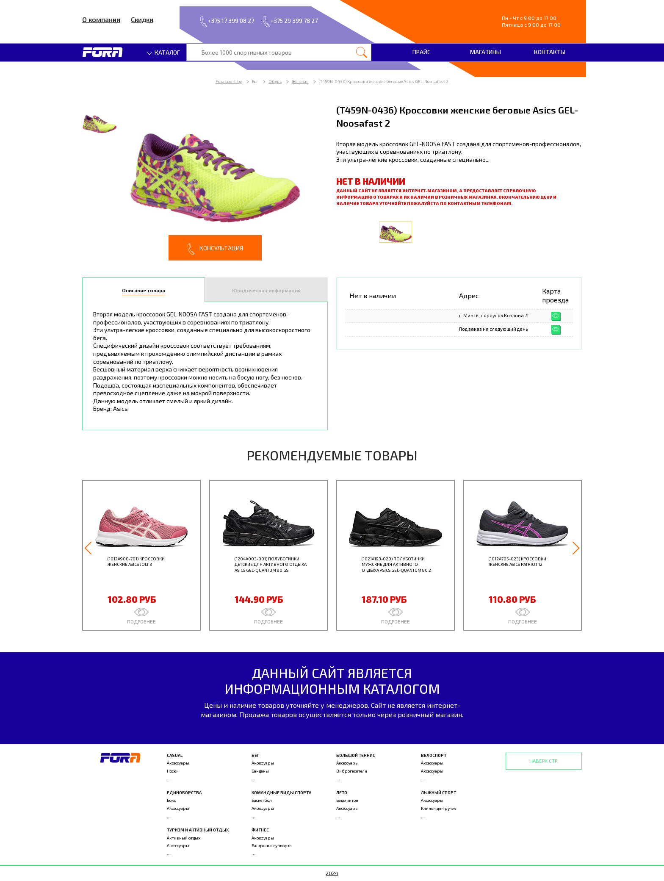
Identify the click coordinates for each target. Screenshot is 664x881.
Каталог (164, 52)
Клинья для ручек (438, 808)
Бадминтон (347, 800)
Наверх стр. (544, 761)
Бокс (171, 800)
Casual (175, 755)
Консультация (215, 249)
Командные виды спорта (281, 792)
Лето (341, 792)
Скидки (142, 19)
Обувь (275, 81)
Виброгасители (351, 770)
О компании (101, 19)
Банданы (260, 770)
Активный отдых (183, 837)
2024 (332, 873)
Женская (300, 81)
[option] (205, 181)
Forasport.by (229, 81)
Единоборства (184, 792)
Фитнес (260, 829)
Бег (255, 755)
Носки (173, 770)
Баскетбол (262, 800)
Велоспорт (433, 755)
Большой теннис (355, 755)
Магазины (485, 51)
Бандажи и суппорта (272, 845)
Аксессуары (178, 762)
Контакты (549, 51)
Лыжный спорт (438, 792)
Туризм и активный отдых (198, 829)
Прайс (421, 51)
